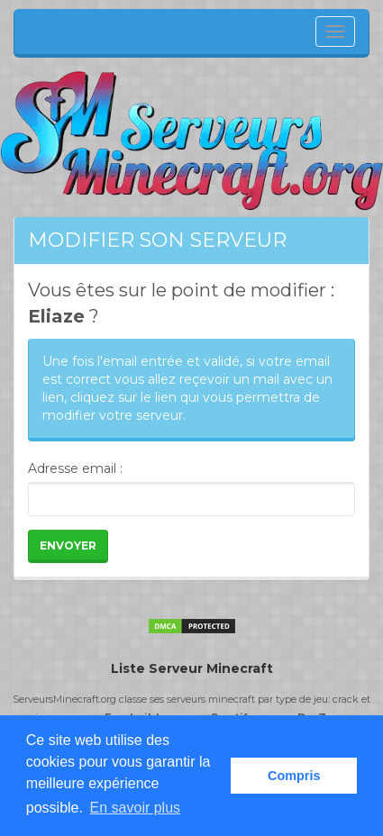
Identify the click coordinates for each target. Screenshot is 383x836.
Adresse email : (75, 468)
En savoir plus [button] (135, 807)
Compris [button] (294, 775)
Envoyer (68, 545)
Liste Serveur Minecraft (192, 668)
